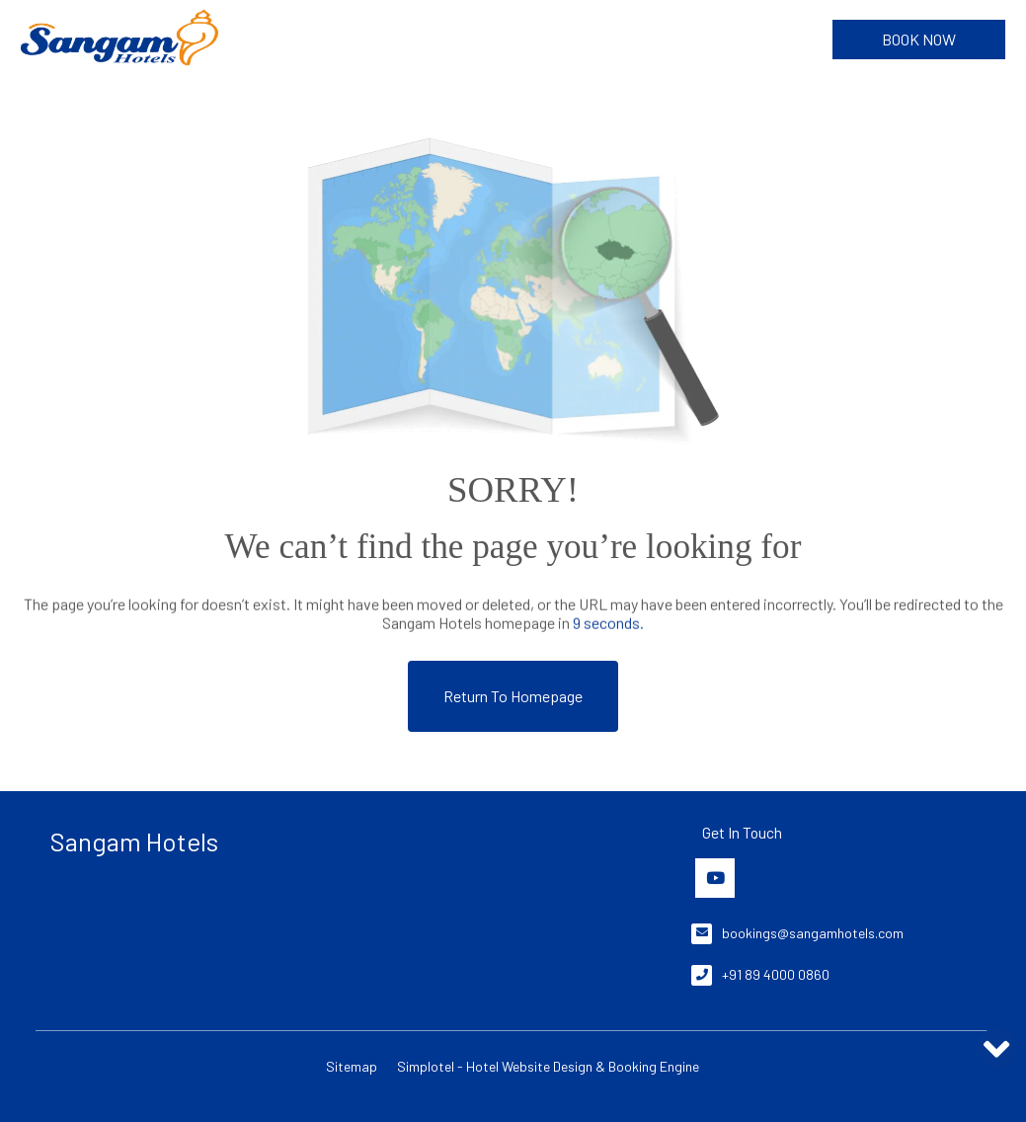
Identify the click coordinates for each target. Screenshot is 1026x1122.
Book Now (919, 39)
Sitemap (351, 1066)
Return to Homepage (513, 695)
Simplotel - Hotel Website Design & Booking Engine (548, 1066)
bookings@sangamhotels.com (813, 932)
